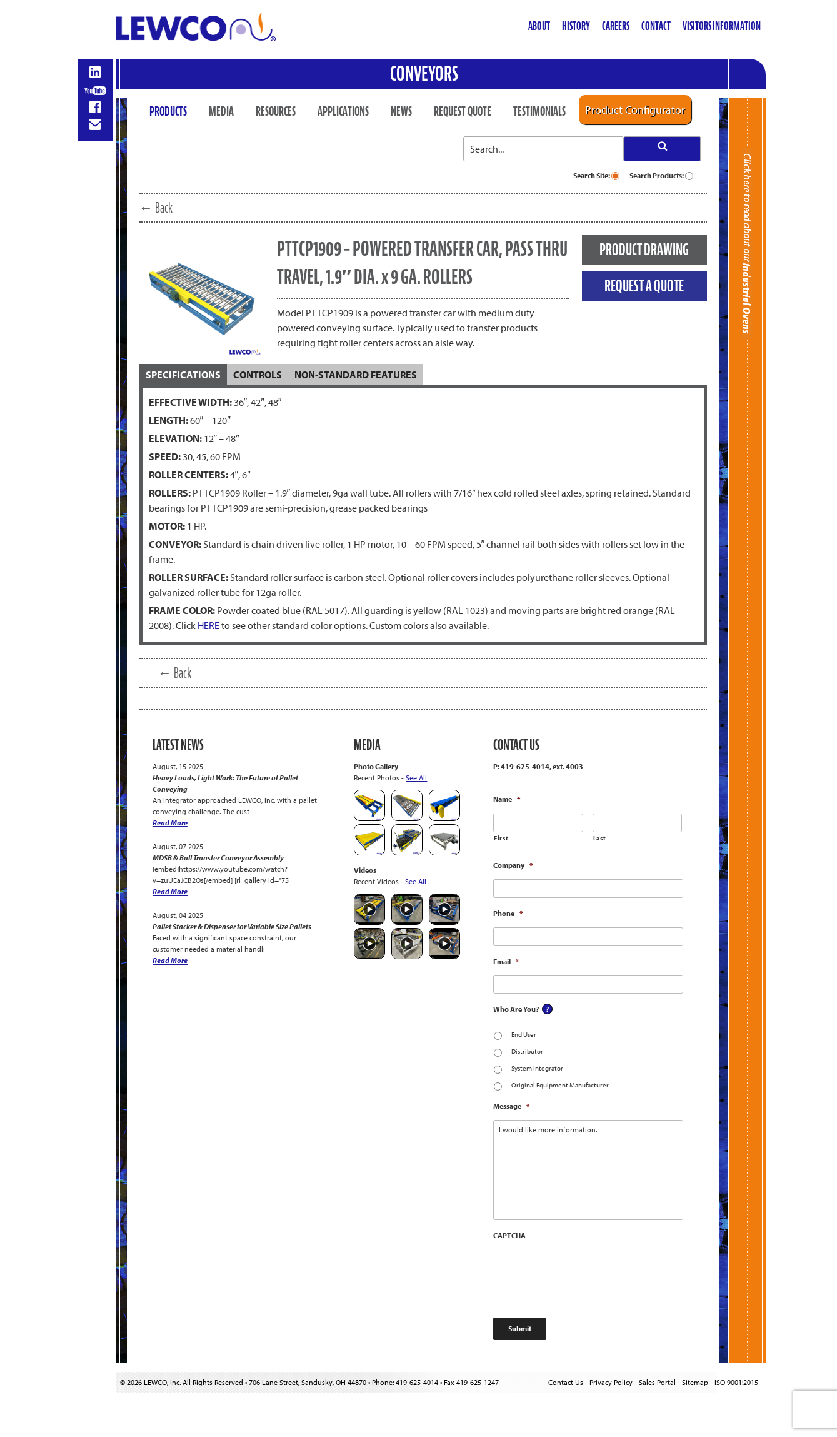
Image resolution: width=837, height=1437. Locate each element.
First (501, 838)
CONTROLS (257, 374)
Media (221, 111)
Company (513, 865)
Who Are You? (516, 1009)
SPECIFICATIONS (183, 374)
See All (416, 777)
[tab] (183, 374)
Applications (343, 111)
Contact (656, 26)
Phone (508, 913)
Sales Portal (657, 1382)
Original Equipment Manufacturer (560, 1085)
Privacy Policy (611, 1382)
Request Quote (462, 111)
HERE (208, 625)
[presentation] (588, 1273)
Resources (276, 111)
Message (511, 1106)
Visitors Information (722, 26)
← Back (156, 207)
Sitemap (695, 1382)
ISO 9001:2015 (736, 1382)
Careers (615, 26)
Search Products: (661, 175)
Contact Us (565, 1382)
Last (599, 838)
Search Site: (596, 175)
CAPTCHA (509, 1235)
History (576, 26)
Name (506, 799)
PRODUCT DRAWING (644, 249)
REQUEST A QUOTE (644, 285)
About (539, 26)
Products (168, 111)
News (401, 111)
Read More (170, 822)
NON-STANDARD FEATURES (355, 374)
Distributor (527, 1051)
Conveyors (424, 73)
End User (523, 1034)
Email (506, 961)
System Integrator (537, 1068)
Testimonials (539, 111)
